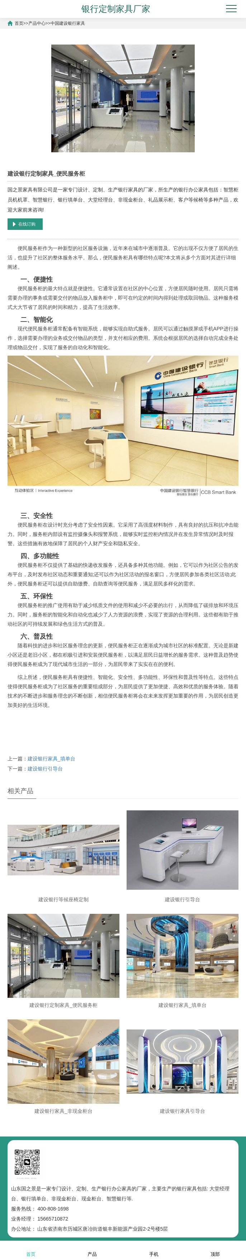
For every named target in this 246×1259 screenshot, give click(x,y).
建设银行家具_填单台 (52, 759)
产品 (92, 1249)
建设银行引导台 (45, 769)
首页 (19, 23)
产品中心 (37, 23)
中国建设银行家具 (68, 23)
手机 (154, 1249)
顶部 (215, 1249)
